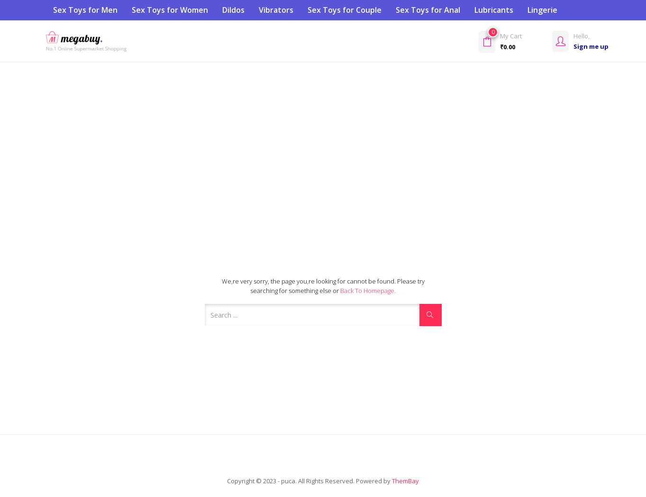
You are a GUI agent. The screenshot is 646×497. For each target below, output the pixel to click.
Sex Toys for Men (85, 10)
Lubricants (493, 10)
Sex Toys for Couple (345, 10)
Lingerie (542, 10)
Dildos (233, 10)
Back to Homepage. (368, 290)
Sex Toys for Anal (428, 10)
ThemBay (405, 481)
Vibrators (276, 10)
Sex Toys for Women (170, 10)
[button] (513, 41)
